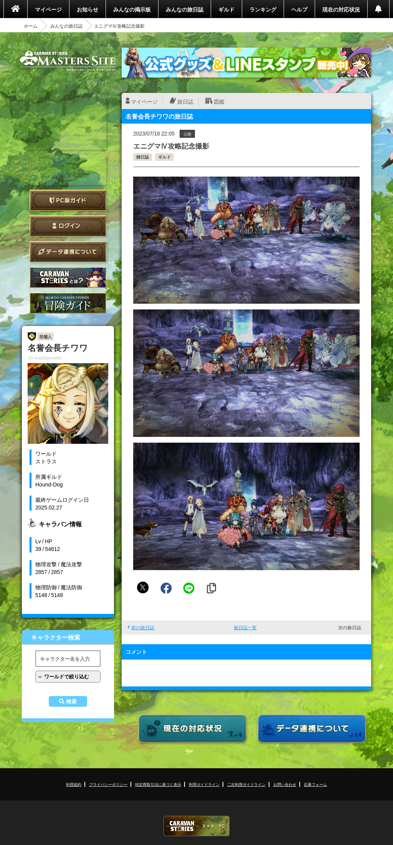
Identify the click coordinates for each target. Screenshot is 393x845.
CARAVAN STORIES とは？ (68, 277)
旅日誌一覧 (245, 627)
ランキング (262, 9)
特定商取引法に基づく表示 (158, 784)
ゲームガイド (68, 303)
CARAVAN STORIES (196, 826)
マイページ (48, 9)
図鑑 (219, 101)
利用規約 (73, 784)
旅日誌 (185, 101)
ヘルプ (299, 9)
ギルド (226, 9)
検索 (71, 701)
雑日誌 (142, 157)
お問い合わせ (284, 784)
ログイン (68, 225)
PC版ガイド (68, 200)
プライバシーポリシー (108, 784)
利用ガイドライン (204, 784)
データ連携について (68, 251)
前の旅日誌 (142, 627)
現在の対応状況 (341, 9)
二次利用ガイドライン (246, 784)
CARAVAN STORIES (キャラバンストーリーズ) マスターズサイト (68, 61)
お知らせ (87, 9)
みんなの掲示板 (132, 9)
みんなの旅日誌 (184, 9)
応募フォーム (315, 784)
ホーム (31, 25)
